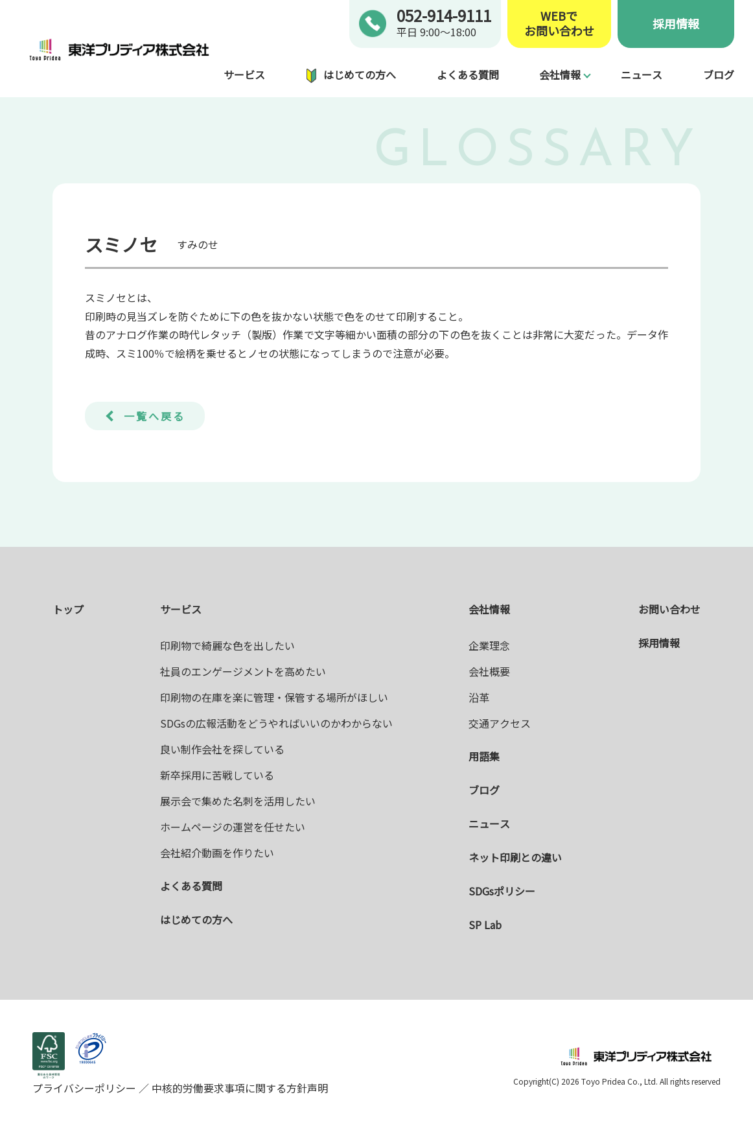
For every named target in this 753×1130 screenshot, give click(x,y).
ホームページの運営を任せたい (232, 827)
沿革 (479, 697)
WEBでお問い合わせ (559, 23)
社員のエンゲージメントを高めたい (243, 671)
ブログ (718, 74)
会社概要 (489, 671)
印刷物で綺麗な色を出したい (227, 645)
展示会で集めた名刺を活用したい (238, 801)
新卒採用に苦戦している (217, 775)
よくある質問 (468, 74)
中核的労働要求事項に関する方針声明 (238, 1088)
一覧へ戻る (154, 416)
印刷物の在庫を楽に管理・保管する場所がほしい (274, 697)
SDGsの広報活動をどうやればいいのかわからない (276, 723)
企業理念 (489, 645)
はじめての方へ (359, 74)
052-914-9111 (444, 15)
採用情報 (676, 23)
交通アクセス (500, 723)
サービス (244, 74)
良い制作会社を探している (222, 749)
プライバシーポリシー (85, 1088)
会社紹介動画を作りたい (217, 852)
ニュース (641, 74)
